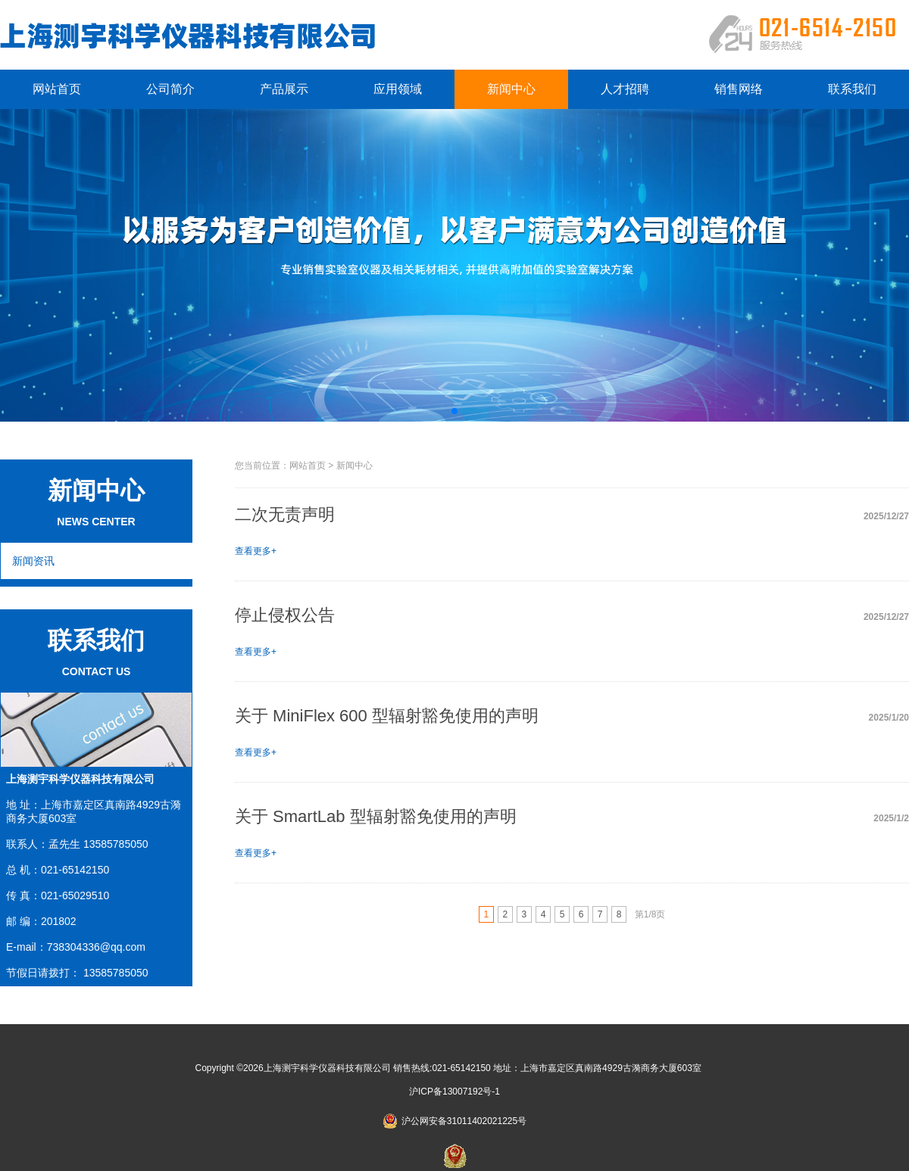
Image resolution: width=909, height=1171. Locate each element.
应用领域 (397, 89)
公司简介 (170, 89)
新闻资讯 (33, 561)
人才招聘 (625, 89)
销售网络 (738, 89)
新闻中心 (511, 89)
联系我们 (852, 89)
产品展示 (284, 89)
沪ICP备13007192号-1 (454, 1091)
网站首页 (57, 89)
